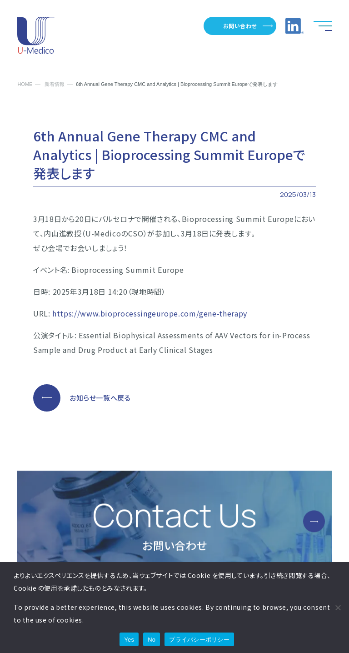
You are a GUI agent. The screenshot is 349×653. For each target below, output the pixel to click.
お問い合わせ (240, 26)
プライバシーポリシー (199, 639)
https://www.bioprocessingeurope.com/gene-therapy (149, 313)
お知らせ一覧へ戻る (100, 397)
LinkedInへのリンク (294, 26)
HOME (24, 84)
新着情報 (55, 84)
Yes (129, 639)
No (151, 639)
